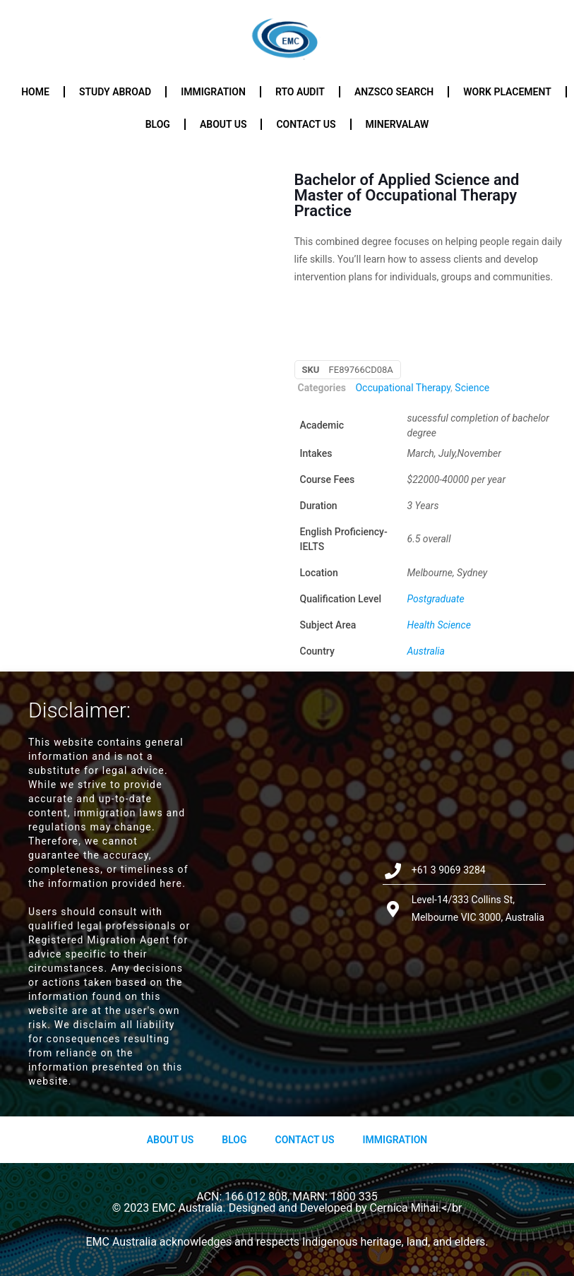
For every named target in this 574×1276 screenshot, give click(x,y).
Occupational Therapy (402, 387)
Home (35, 91)
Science (472, 387)
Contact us (305, 124)
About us (223, 124)
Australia (426, 651)
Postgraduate (436, 598)
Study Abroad (115, 91)
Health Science (439, 625)
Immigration (213, 91)
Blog (157, 124)
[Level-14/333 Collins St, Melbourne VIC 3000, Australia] (287, 894)
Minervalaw (397, 124)
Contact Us (304, 1139)
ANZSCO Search (394, 91)
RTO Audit (300, 91)
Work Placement (507, 91)
